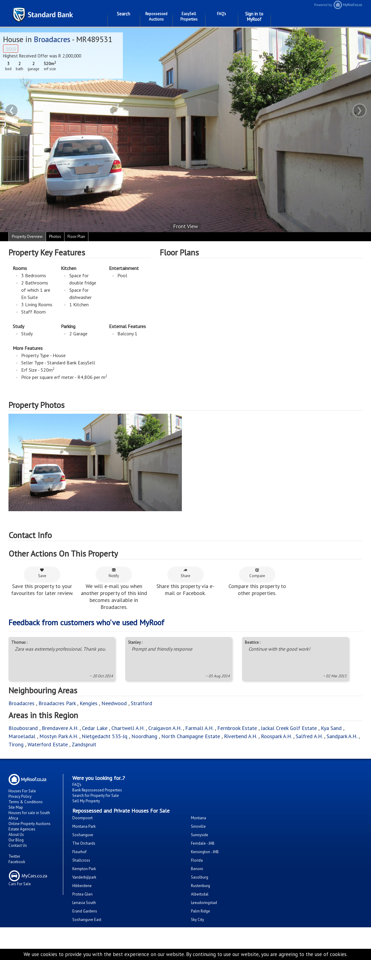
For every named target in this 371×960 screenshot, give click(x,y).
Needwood (114, 703)
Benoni (197, 868)
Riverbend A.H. (241, 736)
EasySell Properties (189, 16)
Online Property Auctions (29, 823)
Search (123, 14)
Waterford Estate (48, 744)
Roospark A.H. (276, 736)
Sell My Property (86, 801)
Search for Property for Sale (95, 795)
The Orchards (83, 843)
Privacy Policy (19, 796)
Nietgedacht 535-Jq (104, 736)
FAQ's (221, 13)
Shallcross (81, 860)
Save (42, 573)
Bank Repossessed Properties (97, 790)
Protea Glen (82, 894)
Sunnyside (199, 834)
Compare (257, 573)
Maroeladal (21, 736)
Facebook (16, 861)
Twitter (14, 856)
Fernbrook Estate (237, 728)
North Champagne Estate (190, 736)
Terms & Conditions (25, 801)
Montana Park (84, 826)
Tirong (16, 744)
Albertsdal (199, 894)
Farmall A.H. (199, 728)
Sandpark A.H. (342, 736)
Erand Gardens (84, 911)
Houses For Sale (22, 791)
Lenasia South (84, 902)
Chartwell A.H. (127, 728)
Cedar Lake (94, 728)
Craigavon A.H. (164, 728)
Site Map (15, 807)
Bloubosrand (23, 728)
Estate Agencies (21, 829)
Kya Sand (331, 728)
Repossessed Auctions (156, 16)
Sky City (197, 919)
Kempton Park (84, 868)
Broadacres (52, 39)
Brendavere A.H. (61, 728)
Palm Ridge (200, 911)
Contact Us (17, 845)
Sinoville (198, 826)
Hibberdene (82, 885)
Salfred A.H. (309, 736)
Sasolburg (199, 877)
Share (185, 573)
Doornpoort (82, 817)
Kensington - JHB (205, 851)
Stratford (141, 703)
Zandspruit (84, 744)
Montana (198, 817)
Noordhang (144, 736)
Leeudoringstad (204, 902)
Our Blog (16, 840)
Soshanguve (82, 834)
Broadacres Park (57, 703)
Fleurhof (79, 851)
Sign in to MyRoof (254, 16)
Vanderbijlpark (84, 877)
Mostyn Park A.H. (58, 736)
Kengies (88, 703)
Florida (197, 860)
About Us (16, 834)
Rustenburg (200, 885)
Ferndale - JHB (203, 843)
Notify (114, 573)
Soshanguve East (86, 919)
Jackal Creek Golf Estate (289, 728)
